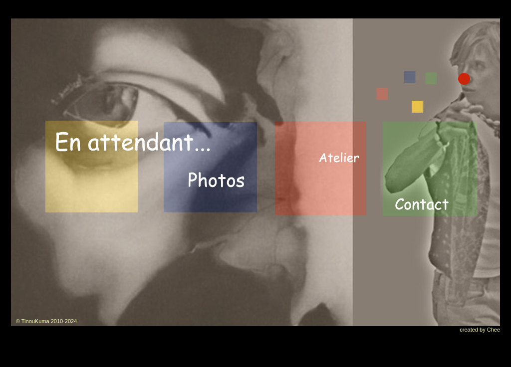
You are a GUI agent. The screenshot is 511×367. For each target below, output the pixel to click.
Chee (493, 330)
